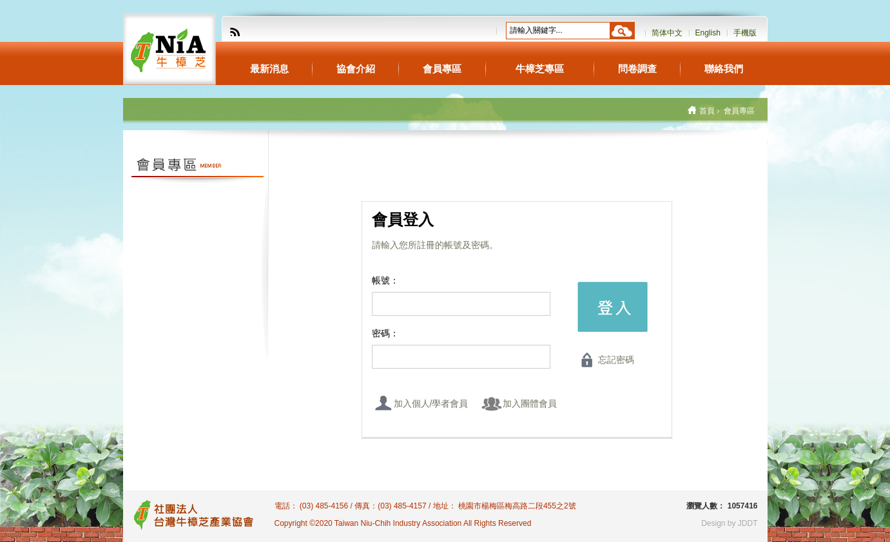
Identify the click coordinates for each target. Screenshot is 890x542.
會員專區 (442, 68)
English (708, 32)
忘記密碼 (616, 359)
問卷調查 (637, 68)
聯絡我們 (723, 68)
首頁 (707, 110)
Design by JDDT (729, 523)
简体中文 (667, 32)
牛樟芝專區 (540, 68)
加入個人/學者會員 (431, 403)
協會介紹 (355, 68)
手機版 (745, 32)
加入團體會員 (530, 403)
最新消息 (269, 68)
